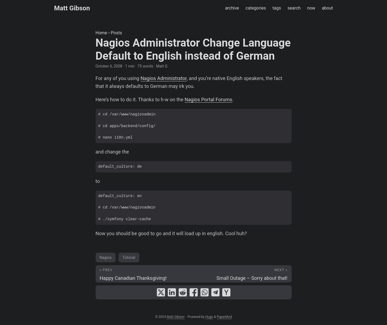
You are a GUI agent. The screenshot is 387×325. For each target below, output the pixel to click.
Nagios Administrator (164, 78)
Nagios (106, 257)
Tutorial (129, 257)
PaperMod (224, 317)
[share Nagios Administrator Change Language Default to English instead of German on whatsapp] (204, 292)
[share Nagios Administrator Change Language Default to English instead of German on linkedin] (172, 292)
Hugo (209, 317)
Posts (116, 32)
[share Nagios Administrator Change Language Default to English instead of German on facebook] (194, 292)
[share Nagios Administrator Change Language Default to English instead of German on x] (161, 292)
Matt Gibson (72, 8)
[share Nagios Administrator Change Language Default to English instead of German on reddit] (183, 292)
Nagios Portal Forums (208, 99)
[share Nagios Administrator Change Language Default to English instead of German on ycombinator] (226, 292)
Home (101, 32)
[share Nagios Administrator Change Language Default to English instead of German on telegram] (215, 292)
